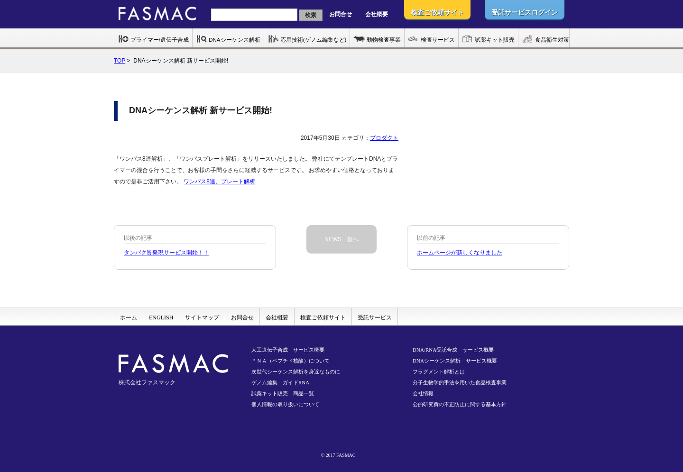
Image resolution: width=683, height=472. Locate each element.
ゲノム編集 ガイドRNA (280, 382)
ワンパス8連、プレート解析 (219, 181)
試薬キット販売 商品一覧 (282, 393)
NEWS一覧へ (341, 239)
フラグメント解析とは (439, 371)
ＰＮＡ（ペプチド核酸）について (290, 360)
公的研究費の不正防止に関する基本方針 (460, 404)
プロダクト (384, 138)
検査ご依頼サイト (323, 317)
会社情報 (423, 393)
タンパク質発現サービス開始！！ (166, 252)
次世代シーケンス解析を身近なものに (295, 371)
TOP (119, 60)
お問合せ (340, 14)
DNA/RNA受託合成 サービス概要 (453, 350)
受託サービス (375, 317)
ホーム (128, 317)
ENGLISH (161, 317)
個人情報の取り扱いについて (285, 404)
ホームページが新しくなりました (459, 252)
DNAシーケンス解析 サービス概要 (455, 360)
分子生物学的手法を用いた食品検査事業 (460, 382)
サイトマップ (202, 317)
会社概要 (376, 14)
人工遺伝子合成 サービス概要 (287, 350)
